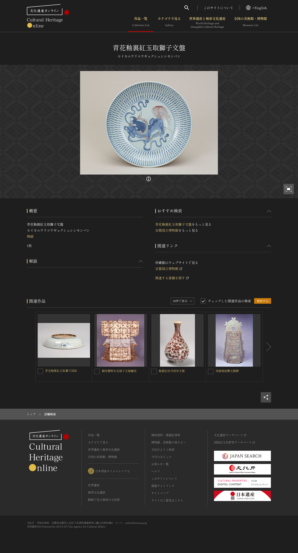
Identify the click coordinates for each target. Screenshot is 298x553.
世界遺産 (94, 485)
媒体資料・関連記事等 (165, 435)
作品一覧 (140, 22)
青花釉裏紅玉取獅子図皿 (61, 371)
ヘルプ (155, 471)
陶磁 (30, 236)
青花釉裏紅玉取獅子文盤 (173, 224)
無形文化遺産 (96, 492)
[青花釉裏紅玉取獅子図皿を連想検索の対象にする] (40, 371)
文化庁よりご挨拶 (162, 449)
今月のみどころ (161, 457)
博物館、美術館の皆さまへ (168, 442)
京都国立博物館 (166, 230)
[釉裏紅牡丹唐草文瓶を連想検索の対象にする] (154, 371)
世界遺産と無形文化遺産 (207, 22)
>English (256, 7)
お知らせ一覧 (160, 464)
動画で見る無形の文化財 (104, 500)
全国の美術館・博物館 (250, 22)
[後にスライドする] (267, 347)
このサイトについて (218, 7)
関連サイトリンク (162, 486)
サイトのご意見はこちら (167, 500)
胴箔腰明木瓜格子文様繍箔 (119, 371)
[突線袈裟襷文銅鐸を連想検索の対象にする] (210, 371)
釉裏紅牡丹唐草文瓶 (172, 371)
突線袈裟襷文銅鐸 (227, 371)
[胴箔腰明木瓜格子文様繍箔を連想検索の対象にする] (97, 371)
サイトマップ (160, 493)
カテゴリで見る (169, 22)
